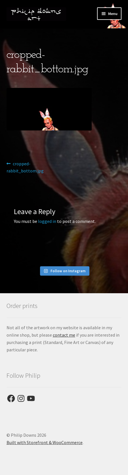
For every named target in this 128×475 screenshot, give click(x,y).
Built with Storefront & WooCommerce (45, 442)
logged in (47, 221)
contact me (64, 335)
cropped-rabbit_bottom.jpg (25, 167)
